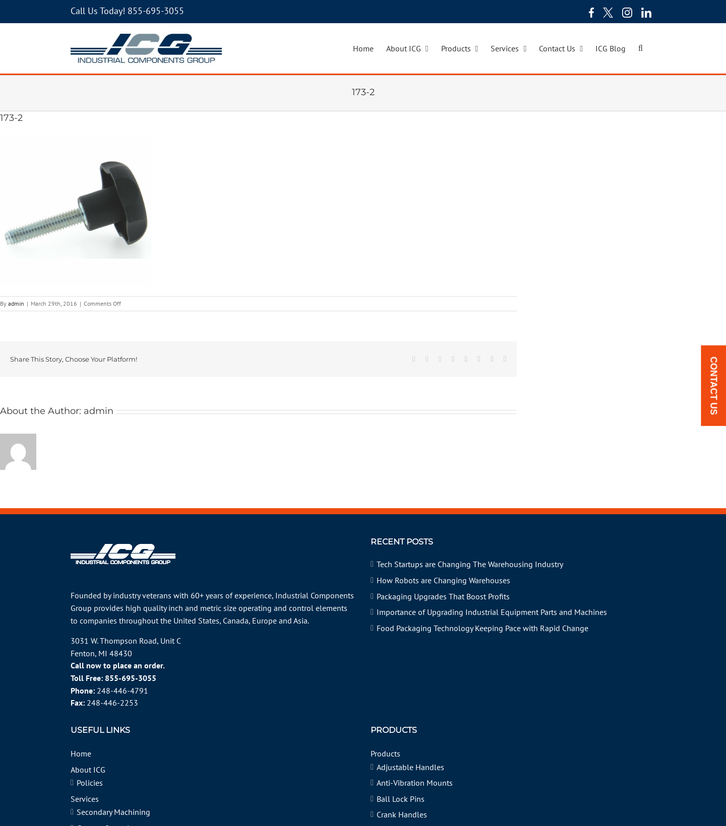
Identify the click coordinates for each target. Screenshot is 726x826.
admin (16, 303)
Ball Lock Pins (401, 799)
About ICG (88, 770)
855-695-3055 (156, 11)
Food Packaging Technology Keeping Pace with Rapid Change (482, 628)
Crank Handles (402, 814)
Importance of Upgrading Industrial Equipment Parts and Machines (492, 612)
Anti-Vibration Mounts (415, 783)
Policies (90, 783)
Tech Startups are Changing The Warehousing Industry (470, 564)
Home (81, 753)
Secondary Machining (113, 812)
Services (85, 799)
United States (196, 620)
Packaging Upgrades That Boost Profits (443, 596)
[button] (640, 48)
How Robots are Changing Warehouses (443, 580)
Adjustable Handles (410, 767)
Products (385, 753)
